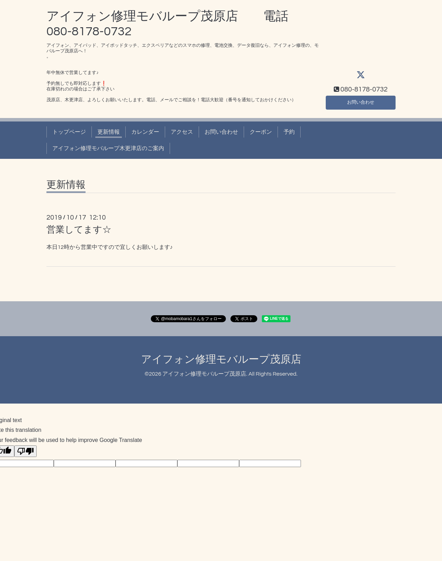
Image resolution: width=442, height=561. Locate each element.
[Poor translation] (25, 451)
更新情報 (108, 132)
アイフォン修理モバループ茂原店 (221, 359)
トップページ (69, 132)
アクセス (182, 132)
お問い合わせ (360, 101)
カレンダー (145, 132)
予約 (289, 132)
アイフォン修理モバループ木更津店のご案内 (108, 148)
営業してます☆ (78, 229)
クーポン (261, 132)
